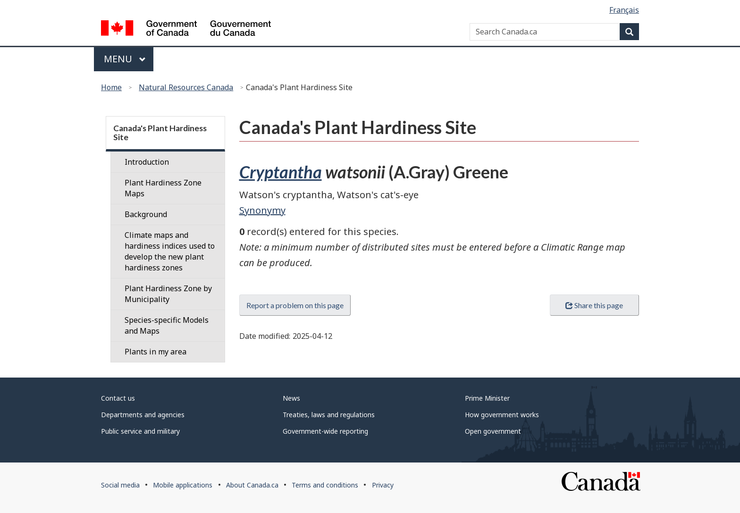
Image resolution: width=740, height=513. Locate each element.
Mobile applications (182, 484)
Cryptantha (280, 171)
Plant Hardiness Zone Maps (163, 188)
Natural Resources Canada (186, 87)
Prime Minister (487, 398)
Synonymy (262, 210)
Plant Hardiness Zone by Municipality (168, 293)
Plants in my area (155, 351)
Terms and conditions (325, 484)
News (291, 398)
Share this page (594, 305)
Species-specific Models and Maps (167, 325)
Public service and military (140, 431)
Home (111, 87)
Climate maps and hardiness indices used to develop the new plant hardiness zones (170, 251)
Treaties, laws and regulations (329, 414)
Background (146, 214)
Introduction (147, 162)
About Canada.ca (252, 484)
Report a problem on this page (295, 305)
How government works (502, 414)
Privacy (383, 484)
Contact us (118, 398)
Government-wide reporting (325, 431)
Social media (120, 484)
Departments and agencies (143, 414)
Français (624, 10)
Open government (493, 431)
